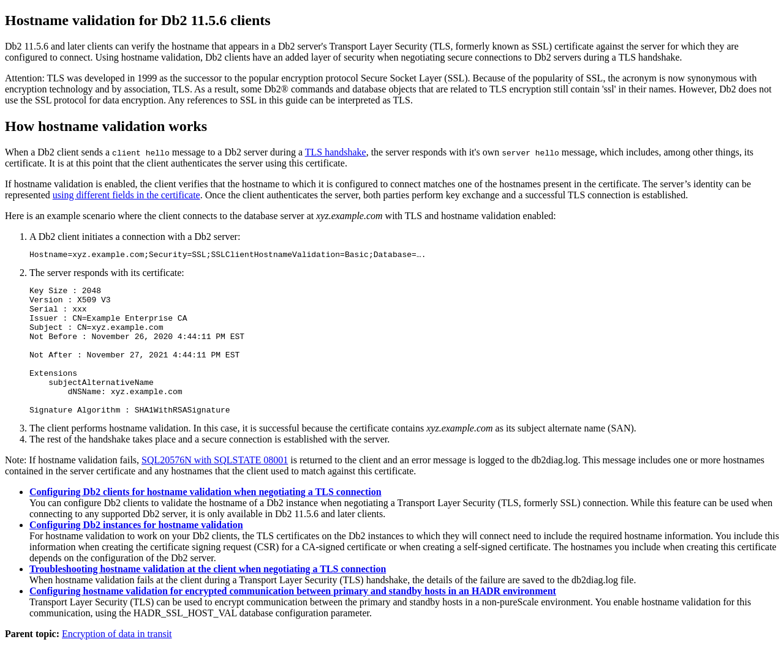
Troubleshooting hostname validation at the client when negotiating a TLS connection (207, 596)
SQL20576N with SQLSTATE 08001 (214, 487)
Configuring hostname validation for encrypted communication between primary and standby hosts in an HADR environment (292, 618)
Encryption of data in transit (117, 661)
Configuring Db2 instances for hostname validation (136, 552)
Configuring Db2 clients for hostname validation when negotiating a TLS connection (205, 519)
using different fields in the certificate (126, 195)
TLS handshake (335, 152)
